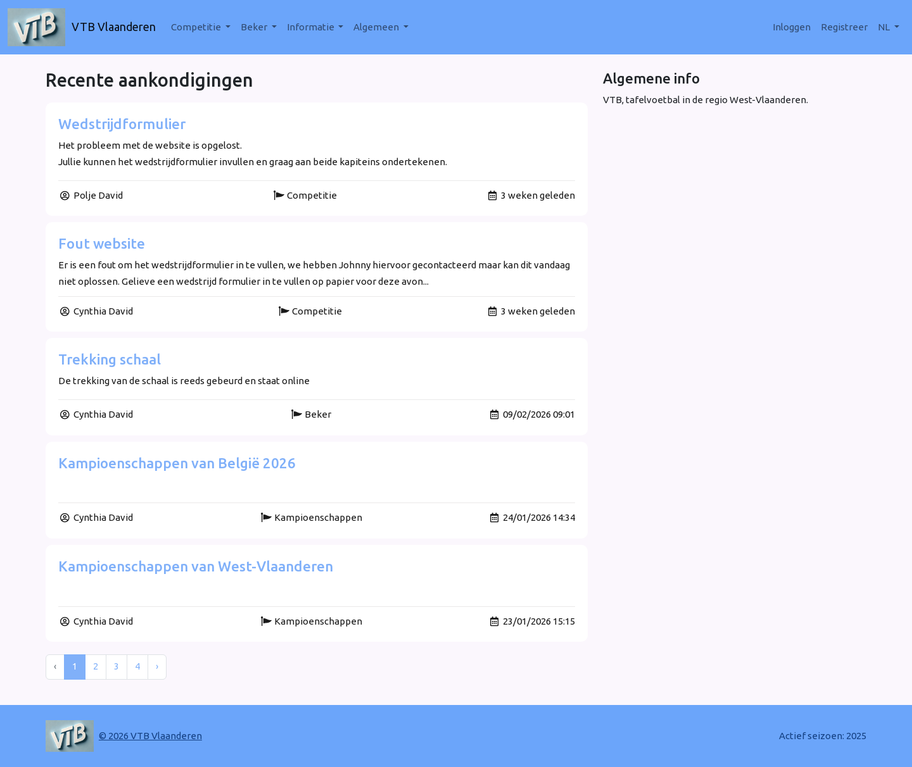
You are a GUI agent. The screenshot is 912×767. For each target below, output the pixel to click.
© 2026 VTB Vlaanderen (150, 735)
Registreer (844, 27)
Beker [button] (255, 27)
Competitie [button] (197, 27)
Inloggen (792, 27)
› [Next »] (157, 666)
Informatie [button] (311, 27)
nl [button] (885, 27)
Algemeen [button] (377, 27)
